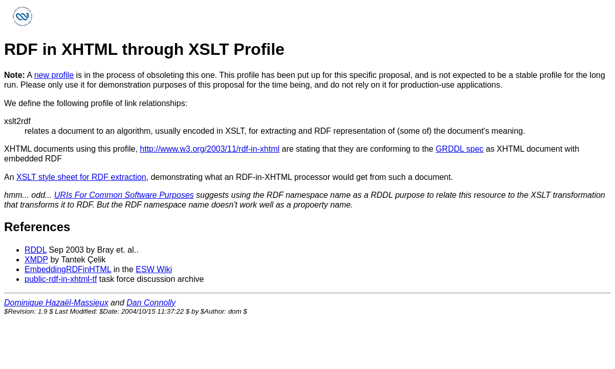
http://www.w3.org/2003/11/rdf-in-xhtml (209, 149)
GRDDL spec (459, 149)
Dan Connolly (150, 302)
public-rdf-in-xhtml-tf (61, 279)
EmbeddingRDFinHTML (68, 269)
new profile (54, 75)
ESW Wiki (154, 269)
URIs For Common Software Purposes (124, 195)
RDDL (36, 249)
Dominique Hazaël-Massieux (56, 302)
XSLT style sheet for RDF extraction (81, 177)
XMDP (36, 259)
